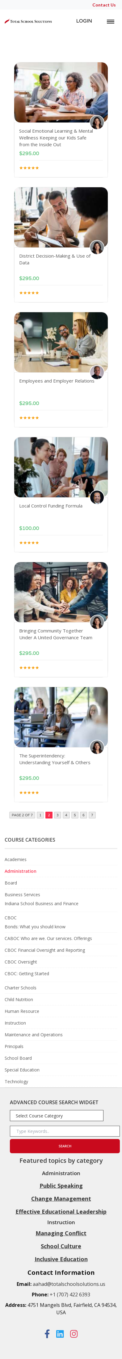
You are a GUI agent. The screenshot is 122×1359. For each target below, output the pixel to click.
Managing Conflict (61, 1233)
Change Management (61, 1198)
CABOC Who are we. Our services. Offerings (48, 938)
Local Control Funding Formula (50, 506)
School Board (18, 1058)
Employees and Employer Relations (57, 381)
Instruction (15, 1023)
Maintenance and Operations (34, 1035)
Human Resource (22, 1011)
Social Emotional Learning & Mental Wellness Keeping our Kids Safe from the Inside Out (56, 137)
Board (11, 883)
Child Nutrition (19, 999)
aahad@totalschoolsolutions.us (69, 1284)
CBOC (11, 918)
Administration (20, 871)
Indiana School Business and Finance (41, 903)
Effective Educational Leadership (61, 1211)
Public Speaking (61, 1185)
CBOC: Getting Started (27, 973)
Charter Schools (20, 988)
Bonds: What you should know (35, 927)
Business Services (22, 894)
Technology (16, 1081)
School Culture (61, 1246)
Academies (16, 859)
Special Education (22, 1070)
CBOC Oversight (21, 962)
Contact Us (104, 4)
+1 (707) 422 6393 (70, 1294)
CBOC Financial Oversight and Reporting (45, 950)
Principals (14, 1046)
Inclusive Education (61, 1259)
